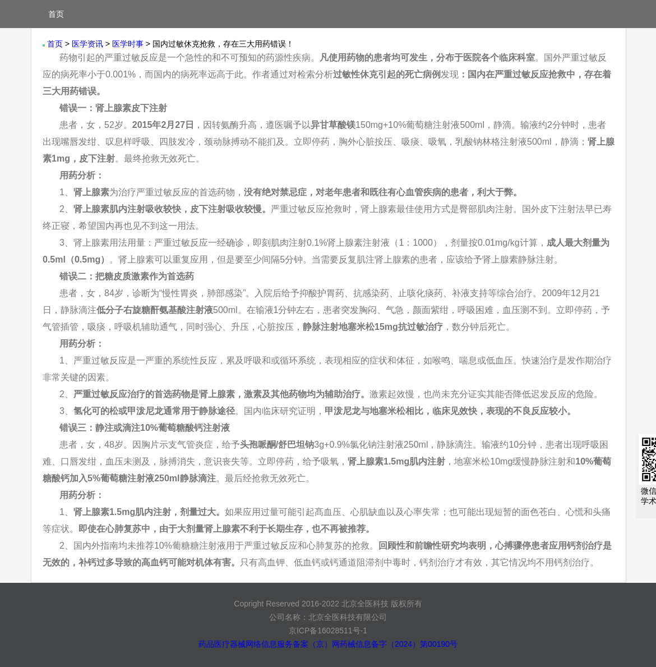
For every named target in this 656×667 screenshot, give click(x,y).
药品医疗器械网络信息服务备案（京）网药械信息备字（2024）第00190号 (328, 644)
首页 (56, 14)
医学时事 (128, 43)
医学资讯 (87, 43)
